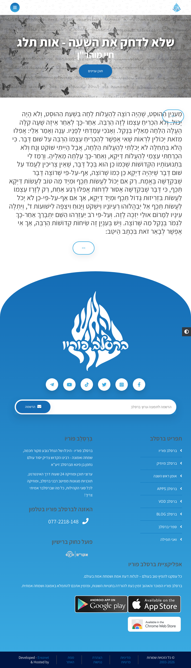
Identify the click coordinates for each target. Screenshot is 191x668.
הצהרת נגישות (97, 659)
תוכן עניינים (95, 71)
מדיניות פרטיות (125, 659)
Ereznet (43, 657)
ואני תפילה (171, 539)
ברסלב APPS (169, 488)
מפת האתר (70, 659)
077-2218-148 (63, 521)
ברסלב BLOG (169, 514)
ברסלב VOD (170, 501)
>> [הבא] (83, 248)
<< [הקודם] (173, 116)
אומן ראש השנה (167, 476)
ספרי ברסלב (170, 526)
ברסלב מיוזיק (169, 463)
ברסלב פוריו (170, 450)
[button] (186, 331)
